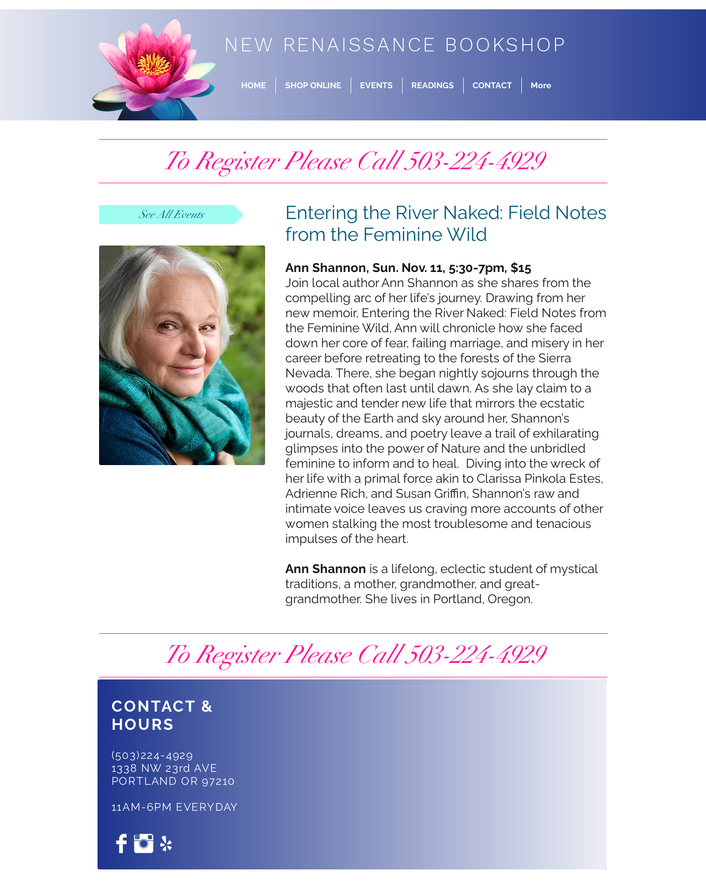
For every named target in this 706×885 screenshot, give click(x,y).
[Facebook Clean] (121, 843)
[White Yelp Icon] (166, 843)
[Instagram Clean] (144, 843)
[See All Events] (171, 214)
